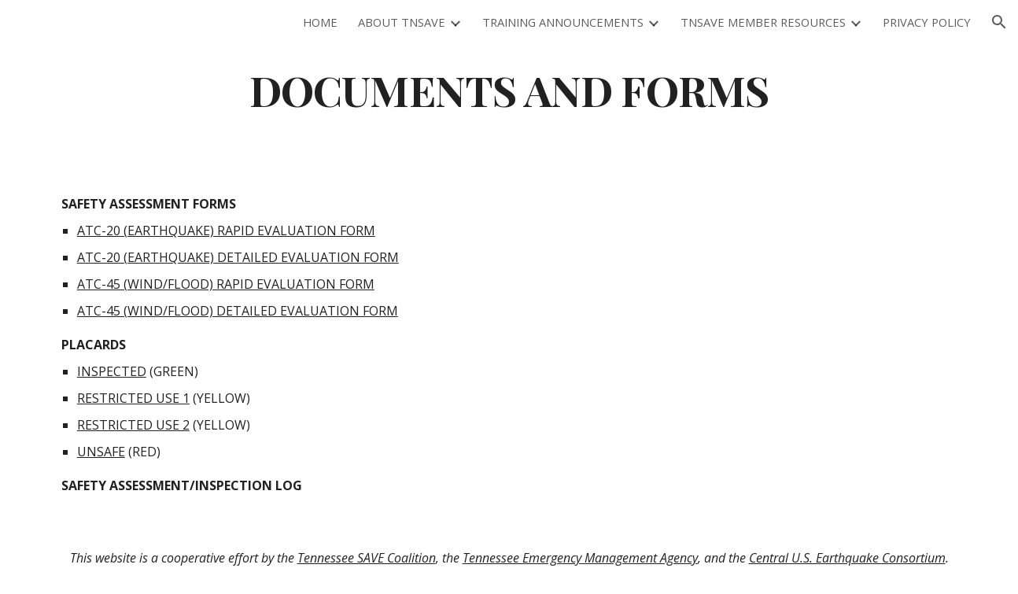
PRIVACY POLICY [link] (927, 22)
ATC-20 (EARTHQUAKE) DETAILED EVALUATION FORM (238, 257)
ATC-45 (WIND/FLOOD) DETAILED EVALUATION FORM (237, 310)
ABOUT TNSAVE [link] (401, 22)
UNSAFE (101, 451)
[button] (999, 22)
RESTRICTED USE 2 (133, 425)
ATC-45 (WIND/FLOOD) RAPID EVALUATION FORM (225, 284)
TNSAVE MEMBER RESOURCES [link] (763, 22)
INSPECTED (111, 371)
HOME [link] (320, 22)
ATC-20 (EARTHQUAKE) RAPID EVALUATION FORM (226, 230)
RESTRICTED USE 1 (133, 398)
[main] (509, 89)
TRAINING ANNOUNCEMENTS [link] (563, 22)
